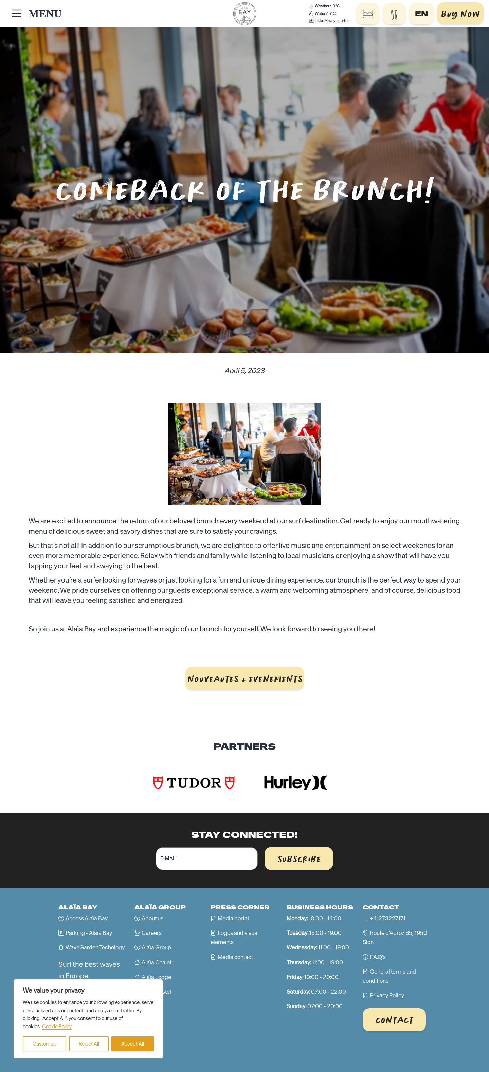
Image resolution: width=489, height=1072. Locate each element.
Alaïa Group (156, 947)
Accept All (132, 1044)
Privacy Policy (387, 995)
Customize (44, 1044)
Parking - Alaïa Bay (89, 932)
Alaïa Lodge (156, 977)
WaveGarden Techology (95, 947)
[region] (88, 1018)
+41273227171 (387, 918)
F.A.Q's (378, 957)
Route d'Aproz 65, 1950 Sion (395, 937)
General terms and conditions (389, 976)
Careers (152, 932)
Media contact (235, 957)
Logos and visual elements (235, 937)
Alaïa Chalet (156, 962)
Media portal (233, 918)
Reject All (89, 1044)
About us (152, 918)
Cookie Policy (57, 1026)
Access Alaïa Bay (87, 918)
